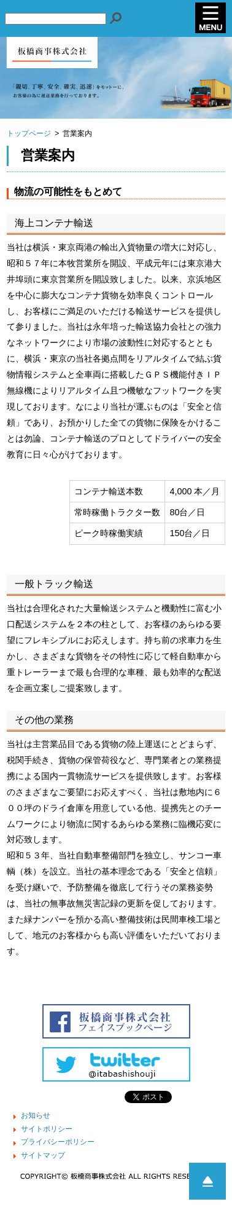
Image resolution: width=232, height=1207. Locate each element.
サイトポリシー (46, 1129)
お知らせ (35, 1116)
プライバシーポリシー (58, 1142)
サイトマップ (43, 1156)
